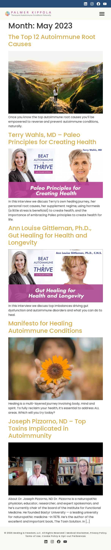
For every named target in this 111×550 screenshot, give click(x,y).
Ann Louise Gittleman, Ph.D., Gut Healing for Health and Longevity (49, 235)
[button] (102, 13)
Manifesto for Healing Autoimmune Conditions (45, 327)
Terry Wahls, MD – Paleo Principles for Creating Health (52, 138)
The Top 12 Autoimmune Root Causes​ (51, 40)
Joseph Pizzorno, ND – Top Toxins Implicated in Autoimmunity (47, 428)
